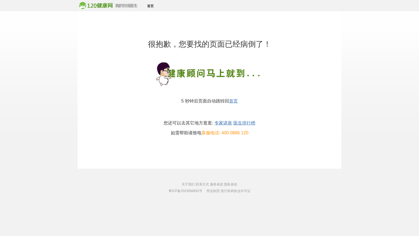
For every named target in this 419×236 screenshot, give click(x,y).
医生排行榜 (244, 123)
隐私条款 (230, 184)
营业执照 (213, 191)
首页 (150, 6)
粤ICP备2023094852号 (185, 191)
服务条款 (216, 184)
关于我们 (188, 184)
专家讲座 (223, 123)
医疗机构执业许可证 (235, 191)
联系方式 (202, 184)
